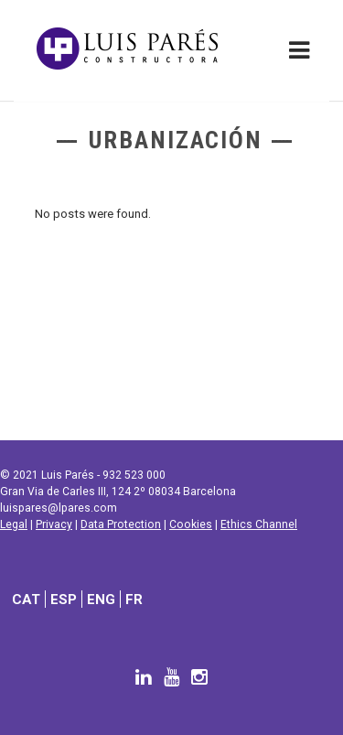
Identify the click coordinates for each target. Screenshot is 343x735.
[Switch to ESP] (63, 598)
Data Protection (120, 524)
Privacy (54, 524)
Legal (13, 524)
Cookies (190, 524)
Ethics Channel (258, 524)
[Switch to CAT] (26, 598)
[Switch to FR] (134, 598)
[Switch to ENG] (101, 598)
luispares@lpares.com (58, 508)
